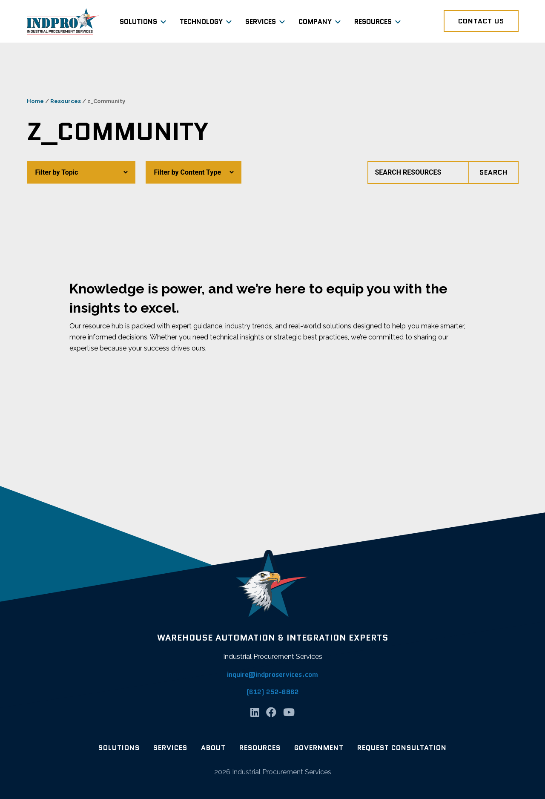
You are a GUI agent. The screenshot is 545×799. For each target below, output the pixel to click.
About (213, 748)
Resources (373, 21)
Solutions (138, 21)
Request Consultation (402, 748)
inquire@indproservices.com (272, 674)
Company (315, 21)
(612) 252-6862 (273, 692)
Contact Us (481, 21)
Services (260, 21)
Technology (201, 21)
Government (319, 748)
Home (35, 101)
